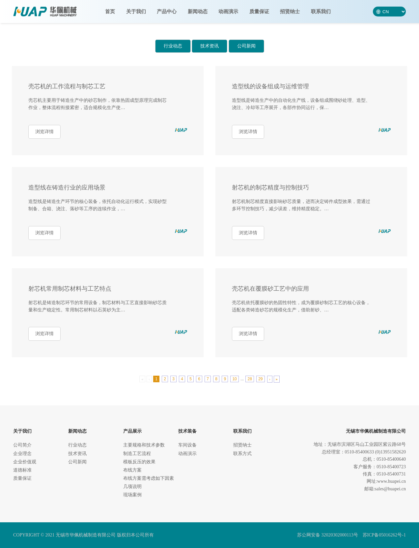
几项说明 (132, 486)
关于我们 (136, 11)
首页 (110, 11)
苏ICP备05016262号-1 (384, 535)
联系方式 (242, 453)
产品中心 (167, 11)
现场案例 (132, 494)
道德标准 (22, 470)
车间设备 (187, 445)
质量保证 (259, 11)
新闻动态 (198, 11)
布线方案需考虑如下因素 (148, 478)
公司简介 (22, 445)
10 (234, 379)
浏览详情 (44, 131)
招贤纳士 (290, 11)
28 (249, 379)
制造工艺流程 (137, 453)
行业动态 (173, 45)
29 (260, 379)
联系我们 (321, 11)
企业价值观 (24, 461)
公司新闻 (246, 45)
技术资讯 (209, 45)
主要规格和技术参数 (144, 445)
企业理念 (22, 453)
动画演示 (228, 11)
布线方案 (132, 470)
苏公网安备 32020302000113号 (327, 535)
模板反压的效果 (139, 461)
